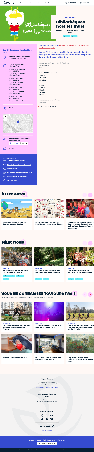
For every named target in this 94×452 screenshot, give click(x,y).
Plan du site (77, 450)
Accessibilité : (35, 450)
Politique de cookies (66, 450)
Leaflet (17, 132)
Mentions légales (18, 450)
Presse (49, 450)
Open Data (56, 450)
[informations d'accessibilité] (18, 143)
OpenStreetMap (26, 132)
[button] (18, 122)
